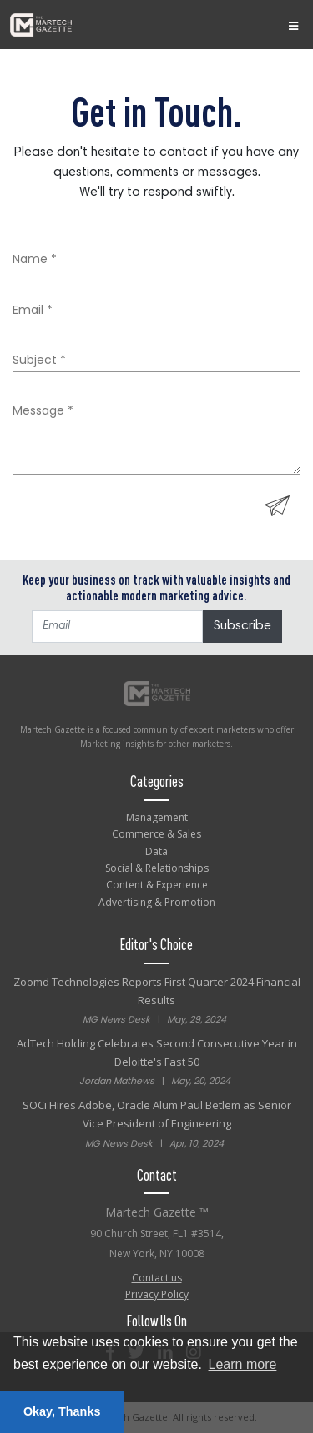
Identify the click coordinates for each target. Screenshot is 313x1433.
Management (157, 817)
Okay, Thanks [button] (62, 1411)
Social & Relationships (157, 868)
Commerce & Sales (156, 834)
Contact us (157, 1278)
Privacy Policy (157, 1294)
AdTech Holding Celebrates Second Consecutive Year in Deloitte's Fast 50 (156, 1062)
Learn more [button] (243, 1364)
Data (156, 851)
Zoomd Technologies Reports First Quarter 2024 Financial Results (156, 1000)
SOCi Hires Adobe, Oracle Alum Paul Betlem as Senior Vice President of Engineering (156, 1124)
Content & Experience (157, 885)
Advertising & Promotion (156, 902)
